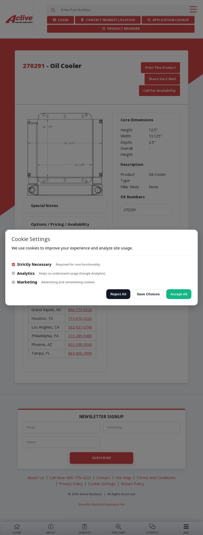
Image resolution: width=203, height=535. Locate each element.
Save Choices (148, 294)
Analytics (23, 273)
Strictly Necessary (32, 264)
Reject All (118, 294)
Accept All (178, 294)
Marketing (24, 282)
